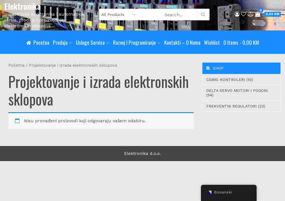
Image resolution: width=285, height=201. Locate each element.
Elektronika (22, 6)
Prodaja (62, 42)
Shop (214, 68)
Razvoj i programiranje (137, 42)
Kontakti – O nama (182, 42)
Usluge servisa (92, 42)
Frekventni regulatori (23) (235, 106)
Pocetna (41, 42)
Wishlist (212, 42)
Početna (16, 65)
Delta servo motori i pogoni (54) (237, 92)
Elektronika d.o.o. (142, 153)
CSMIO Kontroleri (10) (229, 79)
